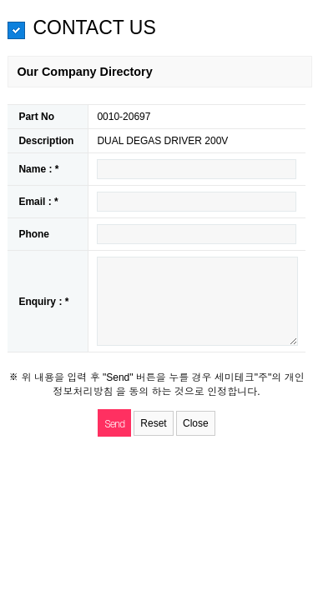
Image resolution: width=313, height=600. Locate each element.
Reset (153, 423)
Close (196, 423)
